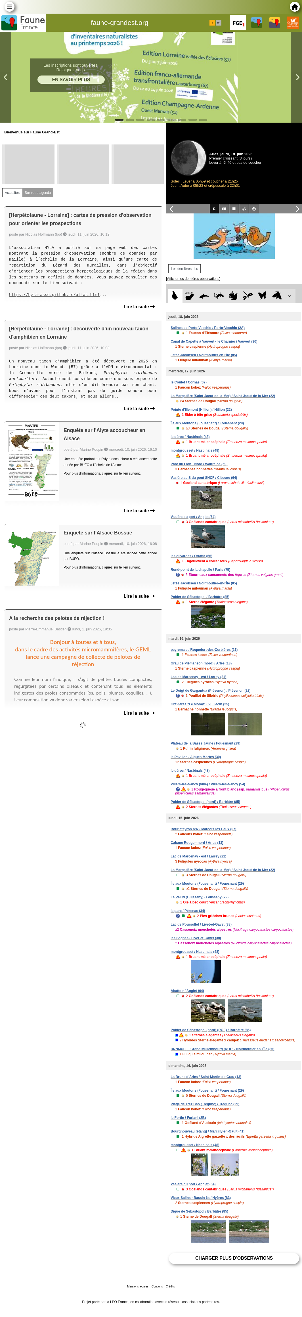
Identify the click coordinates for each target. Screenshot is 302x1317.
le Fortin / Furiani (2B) (188, 1118)
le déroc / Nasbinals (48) (190, 437)
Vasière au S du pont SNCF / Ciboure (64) (204, 478)
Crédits (170, 1286)
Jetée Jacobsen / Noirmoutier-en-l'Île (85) (204, 355)
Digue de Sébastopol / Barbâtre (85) (199, 1211)
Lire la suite (139, 307)
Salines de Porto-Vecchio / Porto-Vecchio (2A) (208, 328)
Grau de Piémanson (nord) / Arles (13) (201, 663)
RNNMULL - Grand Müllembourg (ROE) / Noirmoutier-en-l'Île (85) (222, 1049)
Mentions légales (137, 1286)
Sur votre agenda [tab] (38, 193)
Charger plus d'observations (234, 1258)
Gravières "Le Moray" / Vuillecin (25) (200, 704)
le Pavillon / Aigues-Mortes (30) (196, 757)
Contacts (157, 1286)
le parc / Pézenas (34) (188, 911)
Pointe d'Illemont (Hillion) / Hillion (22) (201, 410)
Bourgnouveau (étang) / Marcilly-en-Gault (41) (207, 1131)
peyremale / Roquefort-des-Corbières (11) (204, 650)
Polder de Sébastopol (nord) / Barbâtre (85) (205, 802)
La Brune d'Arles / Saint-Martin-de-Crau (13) (206, 1077)
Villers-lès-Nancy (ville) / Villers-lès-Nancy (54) (208, 784)
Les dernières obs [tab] (184, 269)
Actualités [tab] (12, 193)
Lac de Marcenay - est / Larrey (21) (198, 677)
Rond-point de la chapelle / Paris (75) (200, 570)
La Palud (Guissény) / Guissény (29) (199, 897)
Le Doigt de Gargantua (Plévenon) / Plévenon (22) (210, 691)
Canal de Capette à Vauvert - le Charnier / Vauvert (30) (214, 341)
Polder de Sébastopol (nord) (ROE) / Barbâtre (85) (211, 1030)
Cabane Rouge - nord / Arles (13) (197, 843)
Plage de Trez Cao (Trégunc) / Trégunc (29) (205, 1104)
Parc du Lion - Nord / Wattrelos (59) (199, 464)
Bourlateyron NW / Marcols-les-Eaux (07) (203, 829)
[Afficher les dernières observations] (193, 279)
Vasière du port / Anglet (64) (193, 517)
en (218, 22)
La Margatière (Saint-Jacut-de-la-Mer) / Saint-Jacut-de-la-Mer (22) (223, 396)
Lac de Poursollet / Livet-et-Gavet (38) (201, 924)
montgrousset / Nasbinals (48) (195, 450)
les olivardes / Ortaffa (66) (191, 556)
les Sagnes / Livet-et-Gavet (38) (196, 938)
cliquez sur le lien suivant (121, 473)
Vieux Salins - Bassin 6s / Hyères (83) (201, 1198)
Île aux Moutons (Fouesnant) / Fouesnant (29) (207, 423)
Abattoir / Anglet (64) (187, 991)
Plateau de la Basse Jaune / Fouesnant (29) (205, 743)
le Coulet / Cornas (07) (189, 382)
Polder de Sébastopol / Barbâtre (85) (200, 597)
